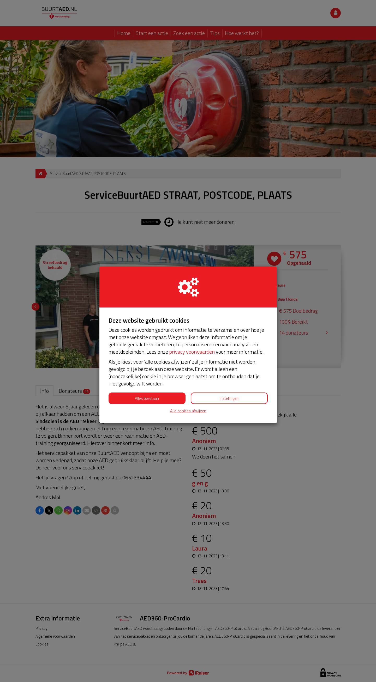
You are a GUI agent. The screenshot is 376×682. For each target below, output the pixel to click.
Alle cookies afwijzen (188, 411)
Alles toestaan (147, 398)
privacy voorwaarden (192, 352)
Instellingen (229, 398)
